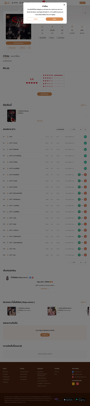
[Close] (64, 4)
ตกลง (54, 19)
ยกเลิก (35, 19)
